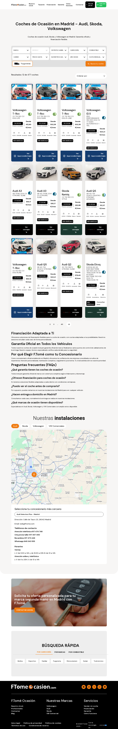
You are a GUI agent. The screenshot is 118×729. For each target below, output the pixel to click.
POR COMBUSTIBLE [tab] (76, 652)
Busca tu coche (96, 64)
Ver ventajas (28, 156)
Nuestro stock (32, 5)
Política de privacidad (33, 723)
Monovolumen (72, 661)
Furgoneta (57, 661)
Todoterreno (98, 661)
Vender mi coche (91, 706)
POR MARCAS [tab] (59, 652)
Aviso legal (15, 723)
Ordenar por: (91, 76)
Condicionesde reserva (38, 726)
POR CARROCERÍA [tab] (44, 652)
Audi (48, 709)
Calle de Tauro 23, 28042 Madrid (37, 519)
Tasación (41, 5)
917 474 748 (37, 531)
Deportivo (32, 661)
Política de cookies (53, 723)
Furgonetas (22, 63)
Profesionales (17, 709)
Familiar (44, 661)
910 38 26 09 (89, 5)
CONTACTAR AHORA (24, 610)
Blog (13, 713)
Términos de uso (18, 726)
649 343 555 (101, 5)
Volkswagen (51, 706)
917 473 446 (29, 538)
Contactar (79, 5)
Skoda (49, 711)
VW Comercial (52, 713)
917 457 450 (34, 535)
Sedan (85, 661)
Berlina (20, 661)
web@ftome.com (27, 524)
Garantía (61, 5)
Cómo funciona (69, 5)
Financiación (51, 5)
